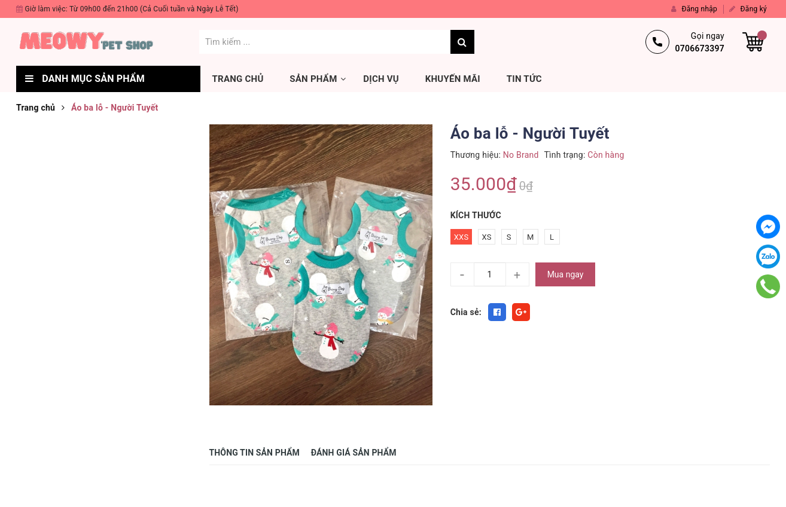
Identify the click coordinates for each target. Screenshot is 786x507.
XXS (461, 237)
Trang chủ (238, 79)
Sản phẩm (313, 79)
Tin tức (524, 79)
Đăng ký (748, 9)
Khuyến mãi (452, 79)
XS (486, 237)
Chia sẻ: (466, 312)
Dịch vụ (381, 79)
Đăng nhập (694, 9)
